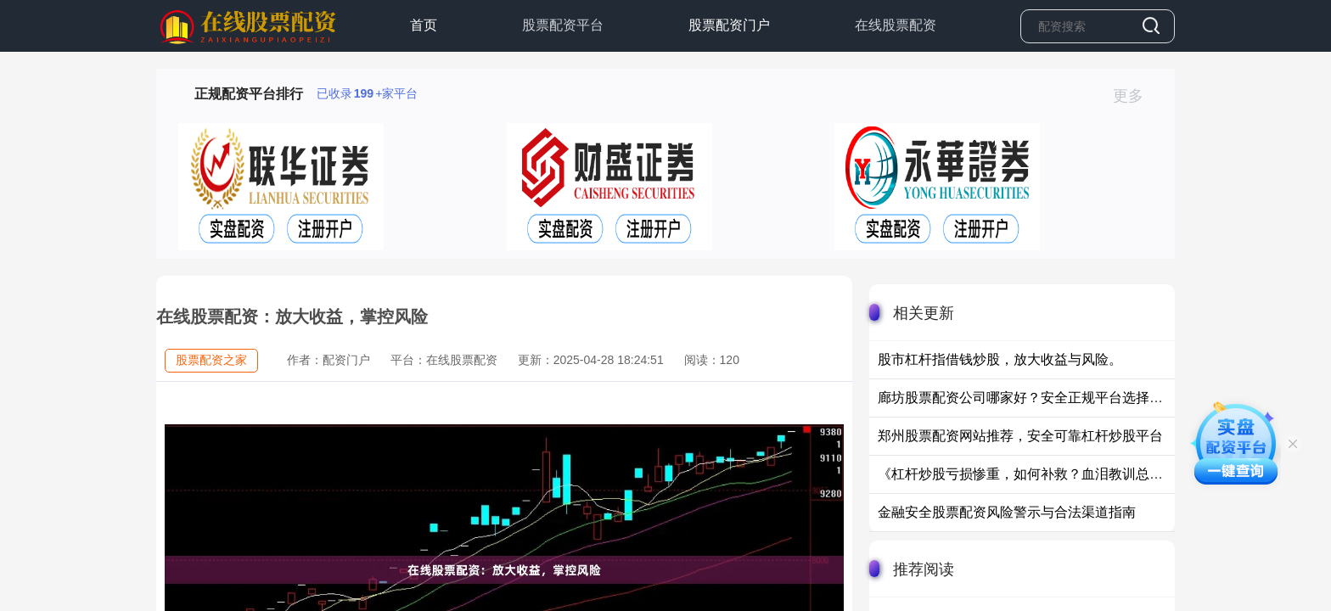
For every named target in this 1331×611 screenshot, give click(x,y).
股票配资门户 (729, 25)
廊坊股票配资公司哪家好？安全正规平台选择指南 (1027, 397)
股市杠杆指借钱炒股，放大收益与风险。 (1000, 359)
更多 (1135, 95)
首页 (423, 25)
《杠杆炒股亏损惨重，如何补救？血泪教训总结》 (1027, 474)
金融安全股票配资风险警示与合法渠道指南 (1007, 512)
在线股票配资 (895, 25)
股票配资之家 (211, 360)
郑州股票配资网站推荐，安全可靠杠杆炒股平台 (1020, 436)
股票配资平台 (563, 25)
